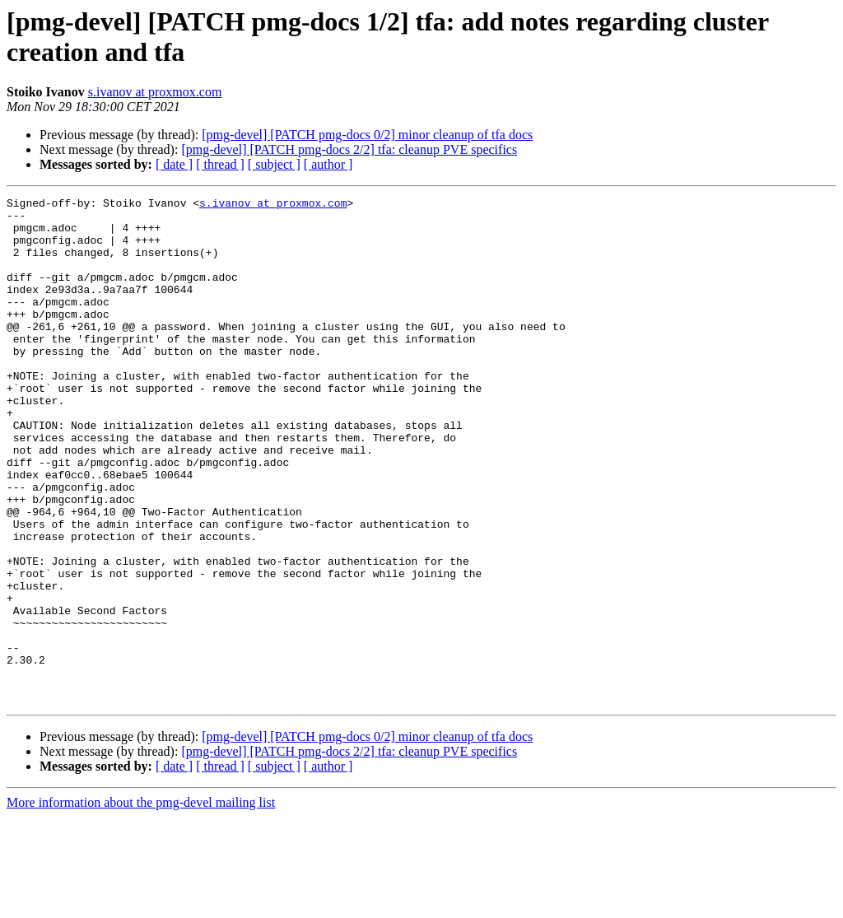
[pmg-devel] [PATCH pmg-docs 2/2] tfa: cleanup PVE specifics (349, 149)
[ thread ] (220, 164)
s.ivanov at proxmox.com (155, 92)
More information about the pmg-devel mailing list (141, 904)
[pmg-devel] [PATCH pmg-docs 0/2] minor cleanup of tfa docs (367, 135)
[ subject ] (274, 164)
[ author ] (328, 164)
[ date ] (174, 164)
